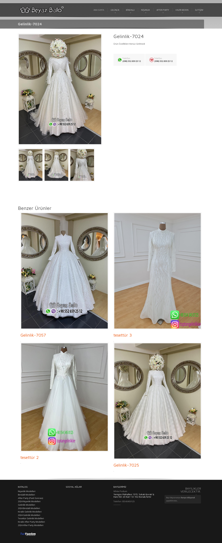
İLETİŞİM (199, 9)
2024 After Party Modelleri (30, 525)
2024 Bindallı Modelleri (29, 508)
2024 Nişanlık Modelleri (29, 501)
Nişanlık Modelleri (26, 491)
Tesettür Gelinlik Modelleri (31, 518)
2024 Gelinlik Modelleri (29, 515)
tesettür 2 (29, 457)
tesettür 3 (122, 334)
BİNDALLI (130, 9)
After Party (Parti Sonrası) (30, 498)
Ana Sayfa (99, 9)
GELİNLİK (115, 9)
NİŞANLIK (145, 9)
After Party (163, 9)
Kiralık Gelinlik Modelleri (30, 511)
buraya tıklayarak (188, 497)
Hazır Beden (182, 9)
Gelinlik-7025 (126, 464)
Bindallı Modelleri (26, 494)
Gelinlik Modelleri (26, 504)
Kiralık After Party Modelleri (31, 521)
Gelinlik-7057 (33, 334)
